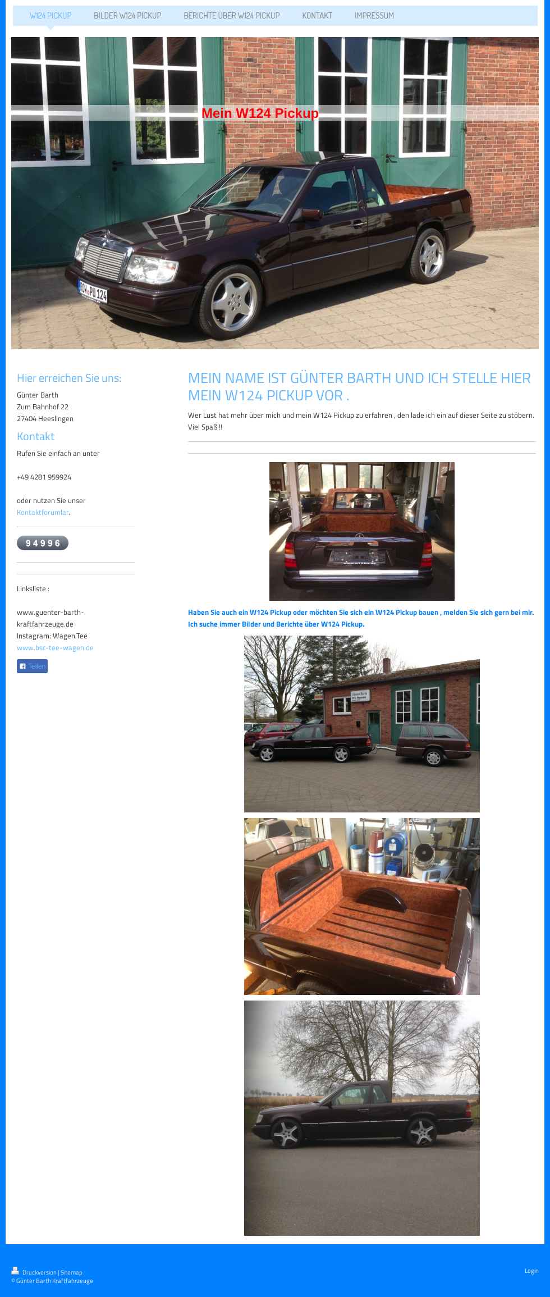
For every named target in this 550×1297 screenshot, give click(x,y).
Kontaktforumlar (42, 512)
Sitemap (71, 1272)
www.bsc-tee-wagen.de (55, 647)
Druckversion (34, 1272)
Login (532, 1270)
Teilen (32, 666)
